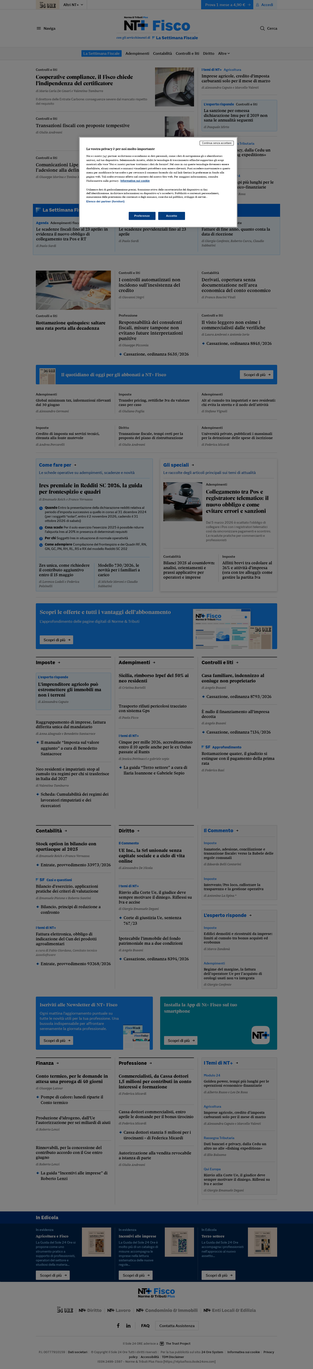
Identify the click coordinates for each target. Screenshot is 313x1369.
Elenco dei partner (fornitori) (105, 201)
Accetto (171, 215)
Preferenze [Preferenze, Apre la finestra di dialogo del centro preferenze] (142, 215)
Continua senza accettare (217, 143)
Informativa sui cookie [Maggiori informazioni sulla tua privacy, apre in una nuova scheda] (135, 180)
